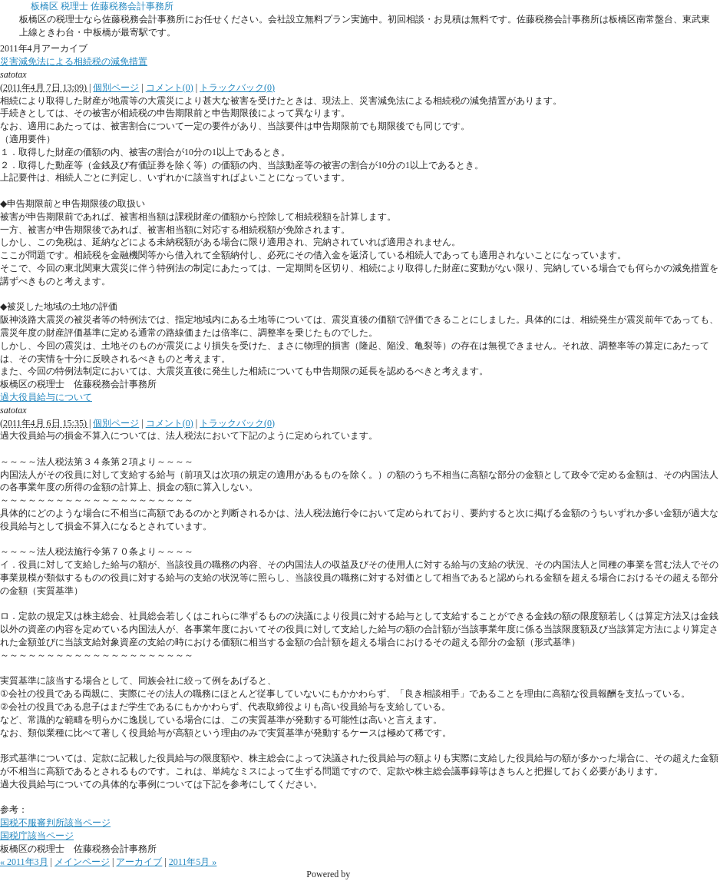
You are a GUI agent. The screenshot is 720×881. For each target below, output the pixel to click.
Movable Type (378, 874)
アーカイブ (139, 861)
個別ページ (116, 87)
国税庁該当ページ (37, 835)
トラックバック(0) (237, 87)
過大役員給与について (46, 397)
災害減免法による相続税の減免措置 (73, 61)
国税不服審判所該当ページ (55, 822)
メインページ (82, 861)
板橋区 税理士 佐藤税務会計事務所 (102, 6)
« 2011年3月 (24, 861)
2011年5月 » (193, 861)
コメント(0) (169, 87)
